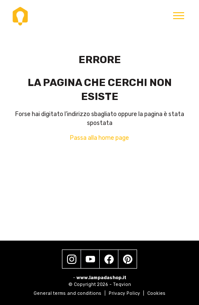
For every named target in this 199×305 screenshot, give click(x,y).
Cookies (156, 293)
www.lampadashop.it (101, 277)
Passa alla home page (99, 137)
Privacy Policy (126, 293)
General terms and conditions (70, 293)
